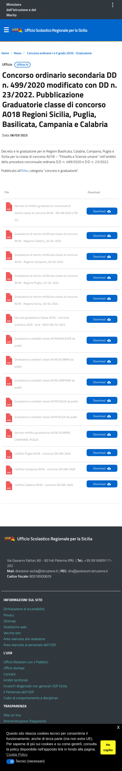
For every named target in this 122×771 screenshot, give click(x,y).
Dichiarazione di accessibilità (24, 608)
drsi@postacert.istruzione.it (88, 571)
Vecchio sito (12, 632)
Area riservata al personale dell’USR (30, 644)
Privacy (9, 615)
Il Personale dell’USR (19, 692)
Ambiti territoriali (16, 680)
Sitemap (10, 621)
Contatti (10, 674)
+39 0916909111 (97, 560)
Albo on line (12, 715)
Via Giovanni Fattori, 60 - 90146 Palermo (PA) (40, 560)
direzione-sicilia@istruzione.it (36, 571)
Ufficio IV (22, 64)
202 (10, 565)
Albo (24, 170)
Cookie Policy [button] (17, 754)
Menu (6, 30)
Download (102, 211)
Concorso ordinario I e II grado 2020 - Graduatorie (59, 53)
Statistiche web (15, 627)
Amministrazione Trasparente (25, 721)
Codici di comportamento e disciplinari (31, 697)
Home (5, 53)
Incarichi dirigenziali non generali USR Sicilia (35, 686)
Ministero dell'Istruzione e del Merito (21, 10)
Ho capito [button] (108, 747)
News (18, 53)
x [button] (118, 727)
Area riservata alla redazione (24, 638)
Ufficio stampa (14, 668)
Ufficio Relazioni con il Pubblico (26, 662)
